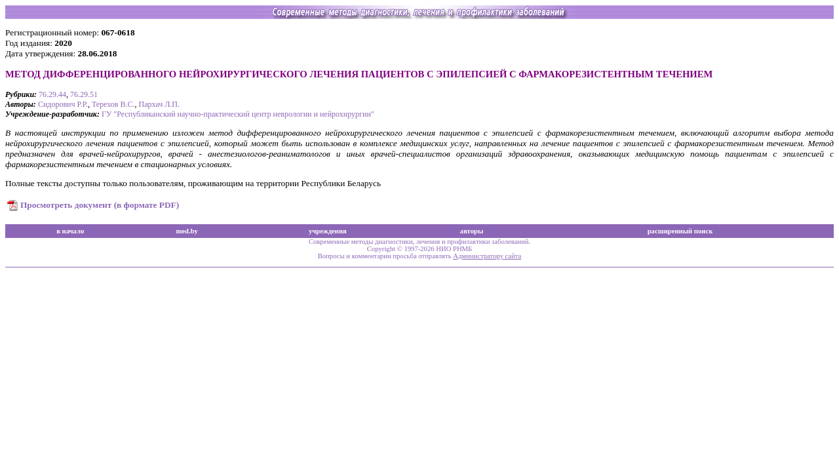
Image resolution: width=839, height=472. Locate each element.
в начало (70, 231)
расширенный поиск (680, 231)
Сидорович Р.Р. (63, 104)
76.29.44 (52, 94)
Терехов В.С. (113, 104)
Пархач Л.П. (159, 104)
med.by (186, 231)
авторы (472, 231)
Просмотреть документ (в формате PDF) (99, 205)
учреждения (328, 231)
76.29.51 (84, 94)
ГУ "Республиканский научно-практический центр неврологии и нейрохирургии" (238, 114)
